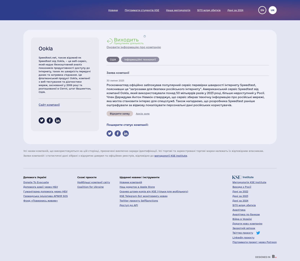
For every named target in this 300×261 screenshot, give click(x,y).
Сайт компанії (49, 104)
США (113, 59)
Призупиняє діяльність (128, 40)
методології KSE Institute (170, 155)
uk (273, 10)
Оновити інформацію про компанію (134, 47)
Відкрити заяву (120, 113)
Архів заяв (143, 113)
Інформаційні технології (140, 59)
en (262, 10)
